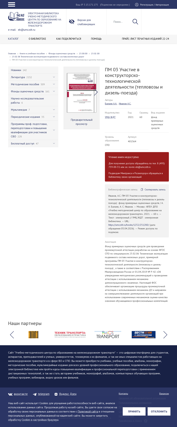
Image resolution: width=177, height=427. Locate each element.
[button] (96, 92)
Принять (134, 411)
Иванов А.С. (125, 103)
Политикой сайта (88, 411)
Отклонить (159, 411)
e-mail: (12, 29)
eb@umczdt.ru (26, 29)
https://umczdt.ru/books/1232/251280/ (128, 224)
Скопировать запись (155, 189)
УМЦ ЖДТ (110, 117)
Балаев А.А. (111, 103)
